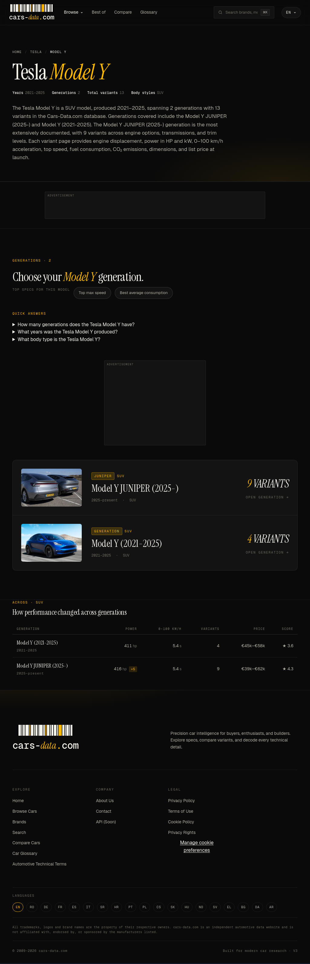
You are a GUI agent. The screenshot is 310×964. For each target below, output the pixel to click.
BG (243, 908)
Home (17, 53)
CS (159, 908)
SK (173, 908)
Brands (19, 822)
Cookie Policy (181, 822)
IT (88, 908)
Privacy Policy (181, 802)
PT (130, 908)
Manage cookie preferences (197, 848)
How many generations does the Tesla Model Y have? (76, 325)
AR (271, 908)
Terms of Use (180, 812)
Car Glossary (24, 854)
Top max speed (92, 293)
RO (32, 908)
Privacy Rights (182, 833)
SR (102, 908)
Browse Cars (24, 812)
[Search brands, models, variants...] (238, 13)
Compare (126, 12)
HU (187, 908)
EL (229, 908)
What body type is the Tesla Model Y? (59, 340)
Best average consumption (144, 293)
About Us (105, 802)
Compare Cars (26, 844)
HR (116, 908)
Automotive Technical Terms (39, 865)
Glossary (152, 12)
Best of (102, 12)
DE (46, 908)
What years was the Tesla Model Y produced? (68, 333)
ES (74, 908)
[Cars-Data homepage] (35, 13)
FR (60, 908)
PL (145, 908)
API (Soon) (106, 822)
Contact (103, 812)
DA (257, 908)
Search (19, 833)
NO (201, 908)
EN (18, 908)
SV (215, 908)
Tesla (36, 53)
